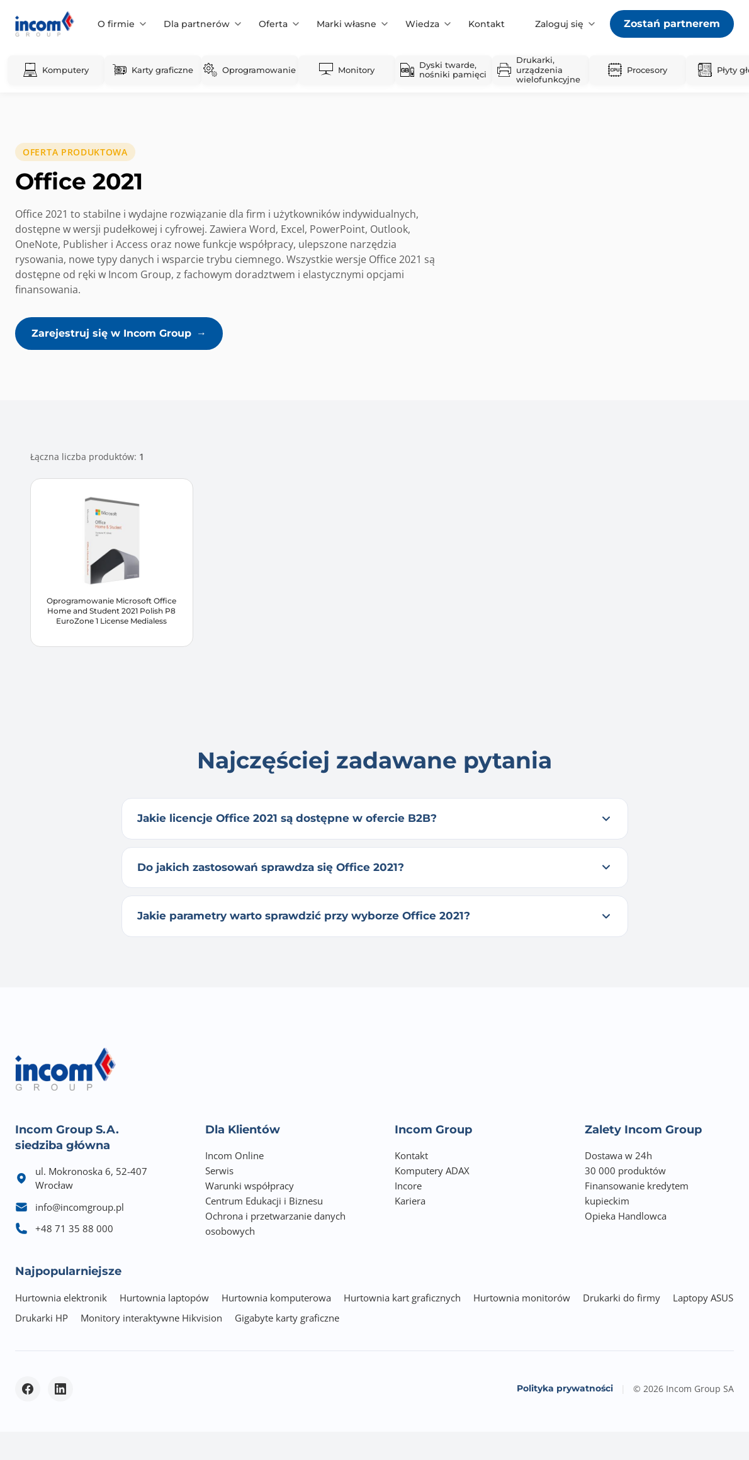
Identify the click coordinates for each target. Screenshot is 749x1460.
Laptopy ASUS (703, 1297)
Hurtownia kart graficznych (402, 1297)
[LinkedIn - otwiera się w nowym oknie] (60, 1388)
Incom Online (234, 1155)
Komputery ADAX (432, 1170)
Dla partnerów (197, 24)
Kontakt (486, 24)
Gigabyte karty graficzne (287, 1317)
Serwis (219, 1170)
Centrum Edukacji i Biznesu (264, 1200)
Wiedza (422, 24)
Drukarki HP (41, 1317)
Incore (408, 1185)
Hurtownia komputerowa (276, 1297)
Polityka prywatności (565, 1388)
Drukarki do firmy (621, 1297)
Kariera (410, 1200)
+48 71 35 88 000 (74, 1228)
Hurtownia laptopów (164, 1297)
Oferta (273, 24)
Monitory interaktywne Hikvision (151, 1317)
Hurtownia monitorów (521, 1297)
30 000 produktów (625, 1170)
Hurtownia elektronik (61, 1297)
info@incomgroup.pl (79, 1207)
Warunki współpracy (249, 1185)
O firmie (116, 24)
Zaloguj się (559, 24)
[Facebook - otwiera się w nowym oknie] (27, 1388)
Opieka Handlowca (626, 1216)
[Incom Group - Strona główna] (44, 23)
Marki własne (346, 24)
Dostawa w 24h (618, 1155)
